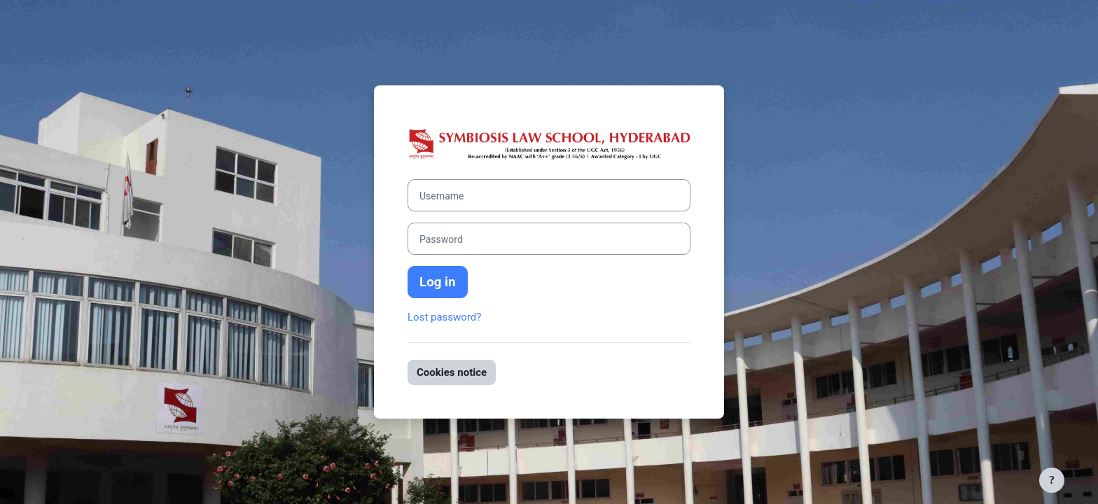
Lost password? (444, 317)
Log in (437, 282)
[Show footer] (1051, 480)
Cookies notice (452, 372)
